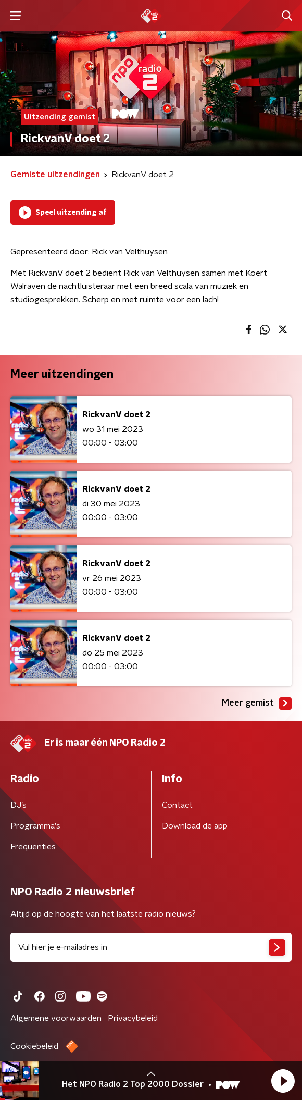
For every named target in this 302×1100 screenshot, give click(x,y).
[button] (282, 1080)
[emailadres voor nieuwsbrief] (151, 947)
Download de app (195, 826)
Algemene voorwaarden (56, 1018)
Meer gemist (257, 703)
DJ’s (18, 805)
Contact (177, 805)
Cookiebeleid (34, 1046)
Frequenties (33, 847)
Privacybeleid (133, 1018)
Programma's (35, 826)
